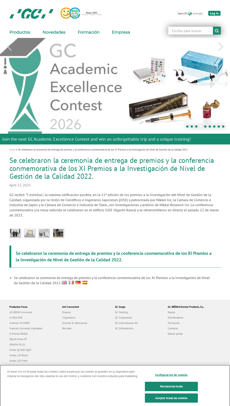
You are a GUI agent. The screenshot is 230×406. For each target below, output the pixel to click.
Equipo (171, 312)
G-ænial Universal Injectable (25, 328)
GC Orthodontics (124, 328)
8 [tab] (220, 127)
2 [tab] (193, 127)
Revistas (66, 328)
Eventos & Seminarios (74, 323)
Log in (214, 13)
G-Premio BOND (18, 333)
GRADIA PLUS (17, 344)
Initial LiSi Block (18, 355)
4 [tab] (202, 127)
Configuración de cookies (171, 378)
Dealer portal (175, 333)
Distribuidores (175, 317)
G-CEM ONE (15, 317)
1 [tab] (188, 127)
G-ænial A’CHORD (19, 323)
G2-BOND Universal (20, 312)
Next (221, 47)
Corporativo (68, 317)
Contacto (173, 328)
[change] (197, 13)
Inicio (12, 149)
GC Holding (121, 312)
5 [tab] (206, 127)
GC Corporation (123, 317)
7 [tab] (215, 127)
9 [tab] (224, 127)
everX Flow (15, 366)
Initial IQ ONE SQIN (20, 349)
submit (217, 31)
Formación (174, 323)
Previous (9, 47)
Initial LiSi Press (18, 360)
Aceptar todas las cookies (171, 401)
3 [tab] (197, 127)
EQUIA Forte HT (18, 339)
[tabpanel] (115, 91)
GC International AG (126, 323)
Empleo (66, 312)
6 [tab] (211, 127)
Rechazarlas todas (171, 390)
